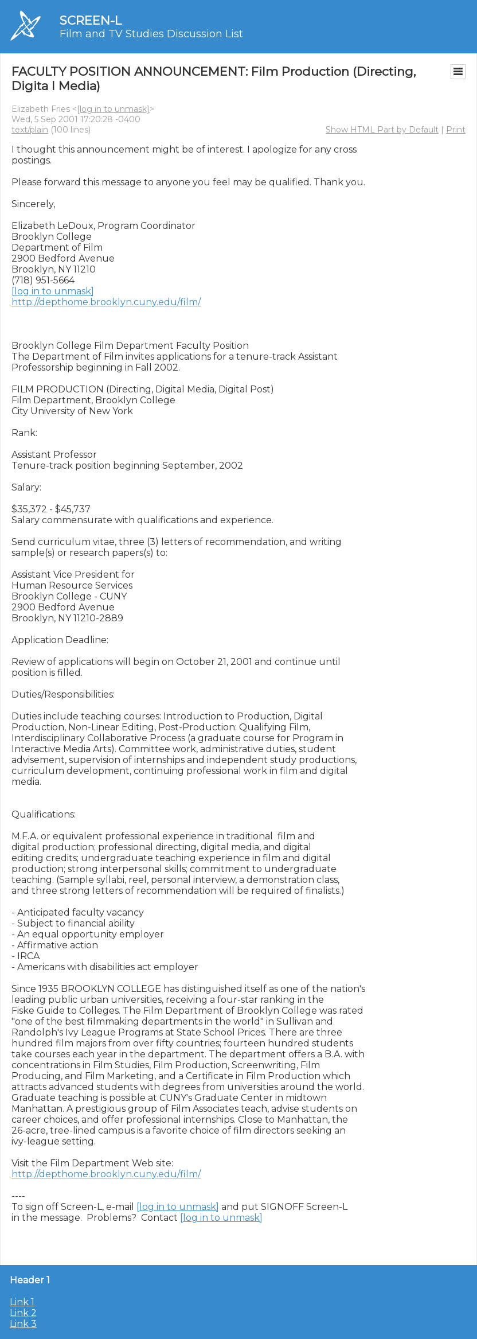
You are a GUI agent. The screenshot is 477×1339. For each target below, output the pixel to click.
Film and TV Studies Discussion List (151, 34)
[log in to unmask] (113, 109)
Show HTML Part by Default (382, 129)
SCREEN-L (91, 20)
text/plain (29, 129)
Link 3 (23, 1323)
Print (456, 129)
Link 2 (23, 1312)
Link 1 (22, 1302)
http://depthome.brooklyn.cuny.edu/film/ (106, 302)
